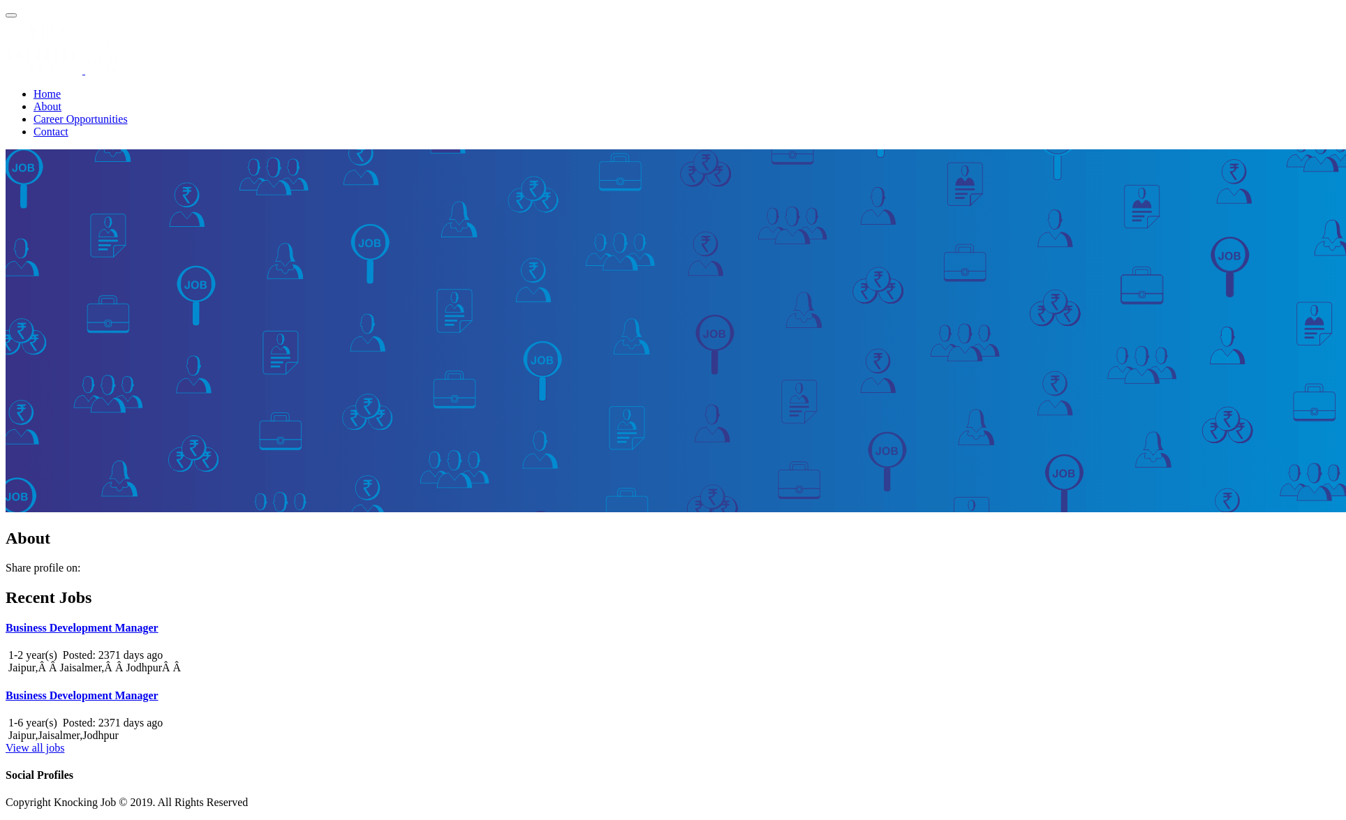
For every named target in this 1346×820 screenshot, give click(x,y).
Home (47, 94)
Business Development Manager (82, 628)
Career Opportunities (81, 119)
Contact (51, 131)
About (47, 106)
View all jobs (35, 748)
